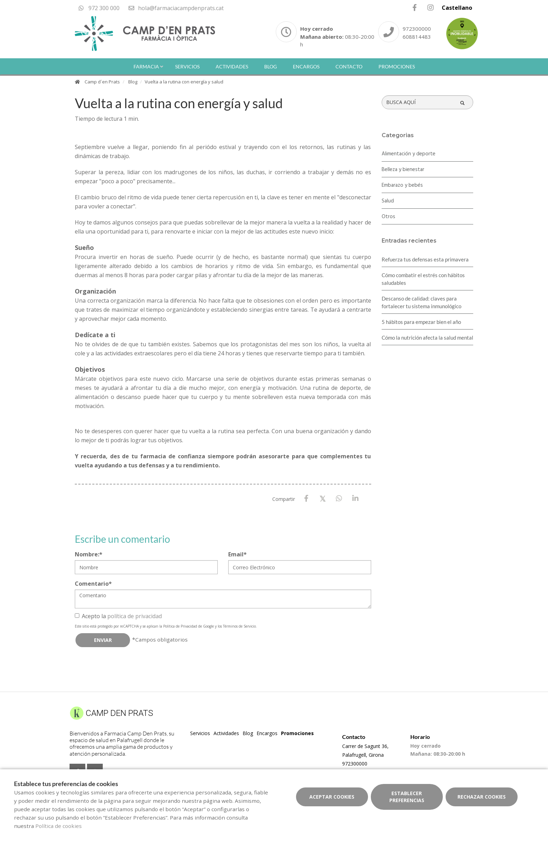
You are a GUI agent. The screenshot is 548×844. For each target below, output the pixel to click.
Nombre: (88, 554)
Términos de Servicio (239, 626)
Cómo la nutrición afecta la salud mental (427, 337)
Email (237, 554)
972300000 (417, 28)
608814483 (417, 36)
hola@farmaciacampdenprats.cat (176, 8)
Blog (270, 66)
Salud (388, 201)
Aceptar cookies (331, 796)
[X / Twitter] (323, 498)
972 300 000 (99, 8)
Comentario (93, 583)
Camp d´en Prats (102, 82)
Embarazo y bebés (402, 185)
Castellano (457, 8)
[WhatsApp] (339, 498)
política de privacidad (134, 616)
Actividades (232, 66)
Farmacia (146, 66)
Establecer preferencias (406, 797)
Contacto (349, 66)
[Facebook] (306, 498)
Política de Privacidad (180, 626)
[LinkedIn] (355, 498)
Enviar (103, 640)
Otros (388, 217)
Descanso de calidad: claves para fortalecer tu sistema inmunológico (421, 302)
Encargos (306, 66)
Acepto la (118, 616)
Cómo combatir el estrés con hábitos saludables (423, 279)
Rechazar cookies (481, 796)
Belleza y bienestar (403, 169)
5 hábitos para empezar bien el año (421, 322)
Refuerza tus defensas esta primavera (425, 259)
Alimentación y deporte (408, 154)
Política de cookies (58, 825)
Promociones (396, 66)
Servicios (187, 66)
